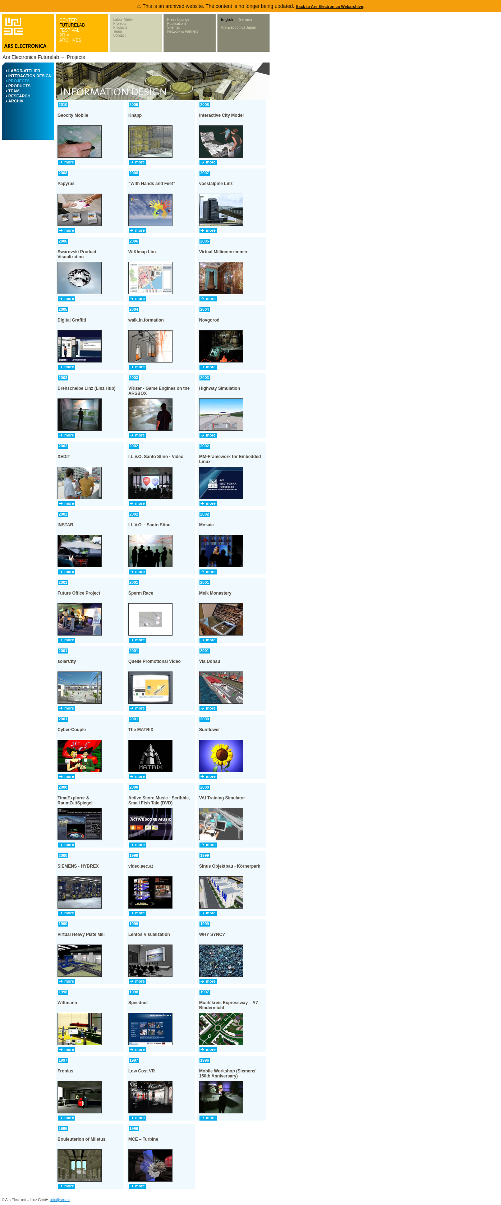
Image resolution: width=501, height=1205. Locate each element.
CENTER (68, 20)
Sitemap (173, 27)
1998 (63, 992)
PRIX (64, 35)
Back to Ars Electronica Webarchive (329, 6)
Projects (119, 24)
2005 (204, 241)
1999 (133, 855)
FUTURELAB (72, 25)
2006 (63, 241)
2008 (204, 104)
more (69, 162)
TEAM (13, 91)
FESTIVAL (69, 30)
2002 (63, 446)
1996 (204, 1060)
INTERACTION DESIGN (29, 76)
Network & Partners (182, 31)
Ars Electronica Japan (238, 27)
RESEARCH (19, 96)
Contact (119, 35)
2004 (133, 309)
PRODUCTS (19, 86)
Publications (177, 24)
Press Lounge (178, 20)
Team (117, 31)
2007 (204, 173)
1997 (204, 992)
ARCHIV (15, 101)
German (245, 20)
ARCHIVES (70, 40)
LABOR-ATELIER (24, 71)
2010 (63, 104)
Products (120, 27)
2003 (63, 377)
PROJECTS (18, 81)
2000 (204, 719)
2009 (133, 104)
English (227, 20)
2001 (63, 582)
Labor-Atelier (123, 20)
